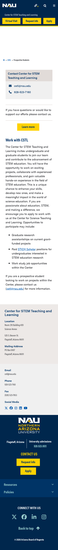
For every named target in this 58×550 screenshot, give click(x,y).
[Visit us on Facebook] (11, 408)
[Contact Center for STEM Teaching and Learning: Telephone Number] (29, 92)
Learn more (28, 126)
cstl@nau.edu (14, 288)
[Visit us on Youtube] (25, 408)
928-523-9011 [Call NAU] (40, 446)
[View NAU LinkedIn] (34, 517)
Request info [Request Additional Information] (28, 462)
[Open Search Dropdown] (45, 6)
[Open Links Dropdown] (37, 6)
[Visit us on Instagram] (16, 408)
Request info (32, 21)
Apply (49, 21)
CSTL (9, 59)
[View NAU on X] (14, 517)
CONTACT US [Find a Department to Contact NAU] (29, 453)
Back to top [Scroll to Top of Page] (26, 528)
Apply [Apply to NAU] (28, 470)
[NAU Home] (9, 4)
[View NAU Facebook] (24, 517)
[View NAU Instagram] (44, 517)
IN (4, 59)
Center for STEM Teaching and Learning (21, 14)
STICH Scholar (27, 249)
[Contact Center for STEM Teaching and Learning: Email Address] (29, 86)
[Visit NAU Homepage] (29, 425)
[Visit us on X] (6, 408)
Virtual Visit (11, 21)
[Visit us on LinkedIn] (21, 408)
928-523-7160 (10, 384)
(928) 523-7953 (11, 395)
